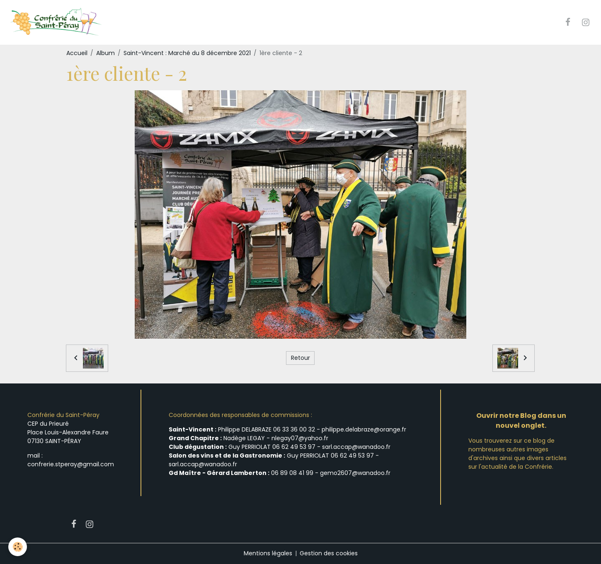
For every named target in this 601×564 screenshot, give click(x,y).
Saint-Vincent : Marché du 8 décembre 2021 (187, 53)
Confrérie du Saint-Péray (63, 415)
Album (105, 53)
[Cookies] (17, 546)
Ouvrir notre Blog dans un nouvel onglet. (521, 420)
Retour (300, 358)
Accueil (76, 53)
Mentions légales (268, 553)
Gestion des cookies (329, 553)
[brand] (56, 22)
